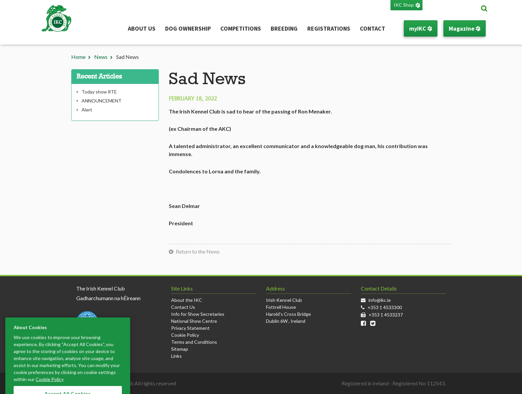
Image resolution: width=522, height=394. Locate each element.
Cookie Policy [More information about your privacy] (50, 387)
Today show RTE (99, 92)
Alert (87, 109)
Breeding (284, 28)
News (101, 57)
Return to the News (198, 251)
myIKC (420, 28)
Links (176, 356)
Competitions (240, 28)
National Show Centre (194, 321)
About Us (141, 28)
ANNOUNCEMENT (102, 100)
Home (78, 57)
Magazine (464, 28)
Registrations (328, 28)
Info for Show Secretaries (197, 314)
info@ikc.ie (380, 300)
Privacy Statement (190, 328)
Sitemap (179, 349)
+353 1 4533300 (385, 307)
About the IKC (186, 300)
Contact (372, 28)
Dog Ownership (188, 28)
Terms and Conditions (194, 342)
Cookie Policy (185, 335)
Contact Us (183, 307)
